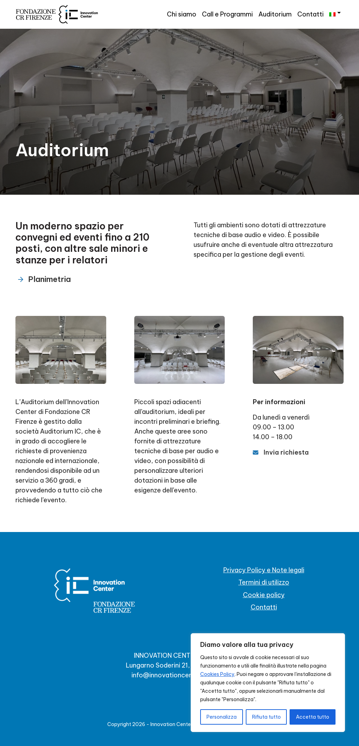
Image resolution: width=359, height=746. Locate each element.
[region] (268, 682)
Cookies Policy (217, 674)
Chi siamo (181, 14)
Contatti (310, 14)
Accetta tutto (312, 717)
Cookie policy (264, 595)
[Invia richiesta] (281, 452)
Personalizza (221, 717)
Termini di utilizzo (263, 582)
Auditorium (275, 14)
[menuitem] (335, 13)
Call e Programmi (227, 14)
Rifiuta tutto (266, 717)
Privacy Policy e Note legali (263, 570)
